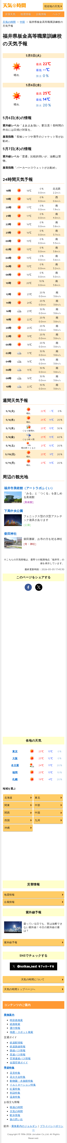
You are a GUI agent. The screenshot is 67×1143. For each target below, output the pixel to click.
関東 (7, 805)
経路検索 (15, 1024)
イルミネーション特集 (23, 1084)
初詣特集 (15, 1092)
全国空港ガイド (19, 1062)
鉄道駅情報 (16, 1042)
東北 (37, 797)
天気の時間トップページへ (19, 989)
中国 (37, 812)
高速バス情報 (17, 1054)
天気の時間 (9, 21)
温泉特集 (15, 1096)
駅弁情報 (15, 1115)
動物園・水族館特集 (21, 1080)
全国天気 (10, 14)
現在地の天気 (52, 6)
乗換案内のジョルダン (24, 1126)
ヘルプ (57, 14)
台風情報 (41, 14)
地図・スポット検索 (21, 1032)
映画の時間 (16, 1107)
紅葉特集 (15, 1088)
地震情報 (26, 14)
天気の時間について (32, 979)
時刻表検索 (16, 1020)
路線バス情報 (17, 1050)
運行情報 (15, 1028)
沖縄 (7, 827)
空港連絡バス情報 (20, 1058)
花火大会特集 (17, 1077)
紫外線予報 (10, 942)
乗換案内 (9, 1014)
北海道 (8, 797)
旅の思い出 (16, 1119)
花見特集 (15, 1072)
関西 (7, 812)
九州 (37, 820)
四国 (7, 820)
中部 (22, 21)
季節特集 (9, 1067)
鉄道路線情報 (17, 1046)
